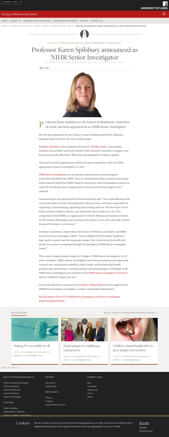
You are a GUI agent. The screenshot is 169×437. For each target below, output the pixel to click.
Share (46, 67)
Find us (90, 393)
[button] (164, 14)
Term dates (91, 386)
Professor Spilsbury (49, 146)
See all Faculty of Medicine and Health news (129, 312)
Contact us (96, 20)
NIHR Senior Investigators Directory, (108, 273)
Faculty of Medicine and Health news (69, 42)
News (37, 26)
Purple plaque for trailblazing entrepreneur (81, 347)
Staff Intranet (51, 386)
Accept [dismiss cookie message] (144, 422)
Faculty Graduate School (55, 404)
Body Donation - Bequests (14, 411)
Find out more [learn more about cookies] (146, 430)
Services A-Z (50, 382)
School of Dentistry (11, 386)
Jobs (89, 382)
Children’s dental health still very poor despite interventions (133, 347)
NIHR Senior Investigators (53, 174)
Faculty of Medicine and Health (19, 14)
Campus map (92, 389)
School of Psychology (12, 396)
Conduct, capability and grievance (17, 415)
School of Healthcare (12, 389)
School (14, 20)
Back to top (8, 367)
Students (49, 401)
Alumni (90, 396)
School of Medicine (11, 393)
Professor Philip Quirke (91, 284)
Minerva (49, 397)
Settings (142, 427)
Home (4, 20)
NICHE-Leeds (98, 146)
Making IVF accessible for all (32, 345)
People (83, 20)
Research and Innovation (36, 20)
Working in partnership (65, 20)
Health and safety (11, 408)
